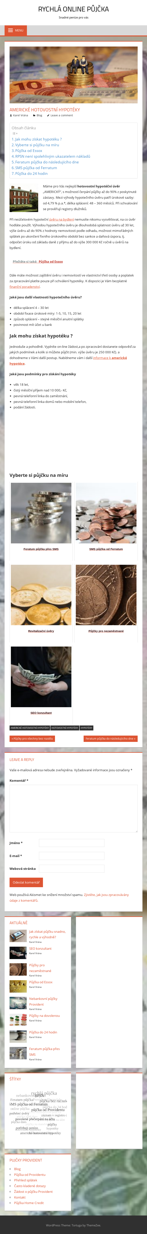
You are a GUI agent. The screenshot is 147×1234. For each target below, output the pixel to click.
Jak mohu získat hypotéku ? (38, 139)
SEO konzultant (40, 948)
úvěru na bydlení (61, 219)
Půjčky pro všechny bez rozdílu (33, 739)
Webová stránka (23, 868)
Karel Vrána (20, 115)
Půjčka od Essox (28, 150)
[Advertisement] (73, 441)
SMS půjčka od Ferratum (36, 167)
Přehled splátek (25, 1180)
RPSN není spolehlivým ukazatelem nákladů (52, 156)
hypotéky (86, 727)
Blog (39, 115)
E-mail (16, 856)
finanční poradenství (25, 286)
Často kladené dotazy (30, 1186)
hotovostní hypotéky (65, 727)
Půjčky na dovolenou (44, 1015)
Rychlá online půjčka (73, 9)
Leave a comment (62, 115)
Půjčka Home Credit (29, 1203)
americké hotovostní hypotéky (30, 727)
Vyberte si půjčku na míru (37, 144)
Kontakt (20, 1197)
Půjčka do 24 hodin (31, 173)
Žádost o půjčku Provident (33, 1191)
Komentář (19, 780)
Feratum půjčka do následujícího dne (47, 162)
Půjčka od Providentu (29, 1174)
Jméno (16, 843)
